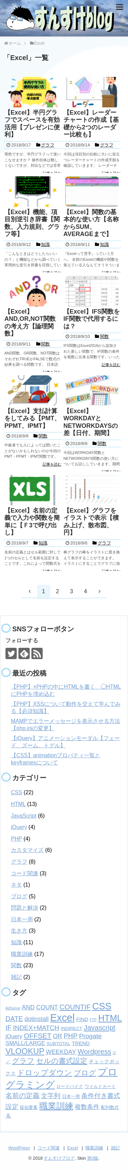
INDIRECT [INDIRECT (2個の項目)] (71, 1028)
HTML (18, 804)
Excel (72, 1147)
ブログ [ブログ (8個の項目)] (85, 1073)
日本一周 (22, 919)
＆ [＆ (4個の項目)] (8, 1115)
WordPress (19, 1147)
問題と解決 (24, 908)
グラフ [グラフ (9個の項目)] (23, 1061)
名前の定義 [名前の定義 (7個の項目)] (22, 1095)
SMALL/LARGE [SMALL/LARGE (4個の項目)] (25, 1043)
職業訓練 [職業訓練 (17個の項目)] (56, 1106)
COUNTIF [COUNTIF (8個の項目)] (74, 1007)
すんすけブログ (59, 1158)
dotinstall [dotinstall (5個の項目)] (37, 1019)
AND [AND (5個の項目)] (28, 1007)
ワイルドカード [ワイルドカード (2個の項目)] (100, 1086)
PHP (16, 839)
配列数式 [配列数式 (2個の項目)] (110, 1107)
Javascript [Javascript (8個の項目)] (99, 1027)
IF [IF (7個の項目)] (8, 1027)
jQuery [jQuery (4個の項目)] (13, 1036)
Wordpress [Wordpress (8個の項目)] (94, 1051)
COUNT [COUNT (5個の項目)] (47, 1007)
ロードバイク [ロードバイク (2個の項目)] (69, 1086)
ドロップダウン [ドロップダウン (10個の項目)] (44, 1072)
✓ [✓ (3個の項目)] (8, 1061)
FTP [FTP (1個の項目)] (93, 1020)
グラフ (19, 862)
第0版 (92, 1158)
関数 (16, 965)
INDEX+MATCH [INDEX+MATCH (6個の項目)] (36, 1027)
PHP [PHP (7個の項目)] (70, 1036)
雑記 (16, 977)
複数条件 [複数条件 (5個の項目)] (87, 1106)
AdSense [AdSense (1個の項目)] (12, 1008)
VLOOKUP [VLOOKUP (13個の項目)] (24, 1051)
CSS (16, 792)
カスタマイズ (27, 850)
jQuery (19, 827)
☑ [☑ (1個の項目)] (114, 1053)
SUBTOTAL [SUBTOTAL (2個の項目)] (58, 1043)
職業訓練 (22, 954)
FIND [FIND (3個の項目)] (82, 1019)
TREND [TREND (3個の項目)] (80, 1043)
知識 (16, 942)
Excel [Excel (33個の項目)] (62, 1017)
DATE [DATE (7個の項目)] (14, 1018)
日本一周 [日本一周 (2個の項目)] (71, 1096)
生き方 (19, 931)
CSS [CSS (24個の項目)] (101, 1006)
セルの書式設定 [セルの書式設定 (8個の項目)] (61, 1061)
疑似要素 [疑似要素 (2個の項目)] (29, 1107)
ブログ (19, 896)
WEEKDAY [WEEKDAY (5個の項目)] (61, 1052)
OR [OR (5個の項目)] (57, 1036)
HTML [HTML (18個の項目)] (110, 1018)
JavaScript (24, 816)
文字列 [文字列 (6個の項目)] (50, 1095)
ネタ (16, 885)
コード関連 (24, 873)
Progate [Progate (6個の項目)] (90, 1036)
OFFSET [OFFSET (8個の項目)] (38, 1036)
